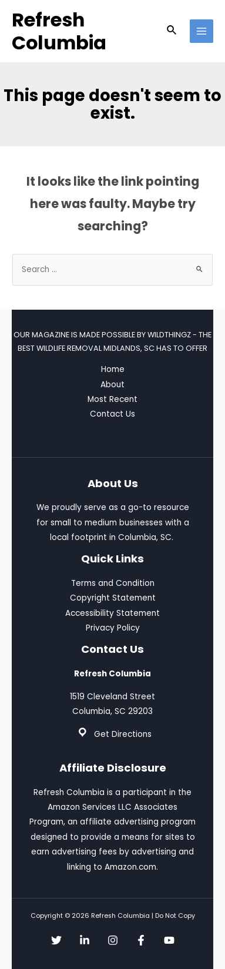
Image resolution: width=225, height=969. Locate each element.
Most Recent (112, 399)
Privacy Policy (113, 627)
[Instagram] (113, 940)
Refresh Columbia (59, 31)
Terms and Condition (113, 583)
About (112, 384)
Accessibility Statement (112, 613)
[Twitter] (56, 940)
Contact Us (112, 414)
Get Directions (123, 734)
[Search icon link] (172, 31)
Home (113, 369)
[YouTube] (169, 940)
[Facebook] (141, 940)
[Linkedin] (84, 940)
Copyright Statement (113, 597)
